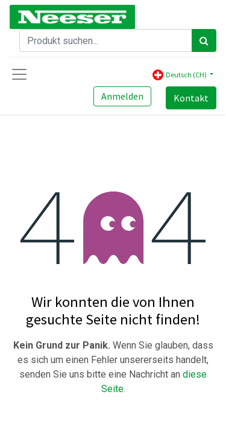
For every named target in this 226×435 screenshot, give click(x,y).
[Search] (204, 40)
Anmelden (122, 96)
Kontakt (191, 98)
